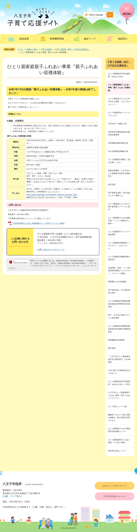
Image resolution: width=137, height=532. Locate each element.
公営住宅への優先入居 (117, 124)
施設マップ (90, 38)
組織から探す (32, 49)
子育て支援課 (46, 49)
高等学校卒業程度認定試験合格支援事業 (119, 133)
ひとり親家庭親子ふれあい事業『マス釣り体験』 (119, 441)
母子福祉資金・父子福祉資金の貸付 (119, 291)
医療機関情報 (57, 38)
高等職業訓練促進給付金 (118, 143)
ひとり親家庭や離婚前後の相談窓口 (119, 258)
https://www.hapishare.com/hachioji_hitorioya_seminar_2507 (51, 195)
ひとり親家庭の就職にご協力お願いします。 (119, 160)
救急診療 (24, 38)
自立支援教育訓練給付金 (118, 151)
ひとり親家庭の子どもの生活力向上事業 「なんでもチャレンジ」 (119, 101)
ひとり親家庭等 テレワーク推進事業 (119, 233)
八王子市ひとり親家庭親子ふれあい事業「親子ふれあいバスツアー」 (119, 395)
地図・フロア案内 (12, 496)
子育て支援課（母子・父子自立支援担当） (72, 49)
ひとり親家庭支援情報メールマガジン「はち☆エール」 (119, 245)
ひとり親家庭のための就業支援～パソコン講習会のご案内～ (119, 220)
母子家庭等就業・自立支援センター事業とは (119, 194)
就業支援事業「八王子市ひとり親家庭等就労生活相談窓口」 (119, 173)
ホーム (20, 49)
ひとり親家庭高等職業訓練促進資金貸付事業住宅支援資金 (119, 304)
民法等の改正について (117, 451)
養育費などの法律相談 (117, 282)
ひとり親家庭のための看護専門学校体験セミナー (119, 429)
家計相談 (111, 348)
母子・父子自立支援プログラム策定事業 (119, 316)
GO (109, 15)
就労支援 (111, 184)
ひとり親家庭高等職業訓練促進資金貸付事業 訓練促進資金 (119, 329)
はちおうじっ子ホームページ (115, 486)
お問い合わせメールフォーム (51, 249)
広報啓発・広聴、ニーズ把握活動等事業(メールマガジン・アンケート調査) (119, 270)
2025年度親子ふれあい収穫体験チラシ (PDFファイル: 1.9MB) (39, 223)
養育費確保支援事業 (116, 340)
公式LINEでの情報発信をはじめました (119, 371)
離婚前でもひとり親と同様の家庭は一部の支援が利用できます (119, 417)
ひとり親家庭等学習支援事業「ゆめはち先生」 (119, 75)
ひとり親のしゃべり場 (117, 406)
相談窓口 (122, 38)
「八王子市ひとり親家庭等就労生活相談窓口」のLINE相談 (119, 359)
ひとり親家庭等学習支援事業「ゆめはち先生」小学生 (119, 382)
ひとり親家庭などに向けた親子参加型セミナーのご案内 (119, 207)
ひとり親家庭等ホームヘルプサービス (119, 114)
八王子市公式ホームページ (115, 496)
